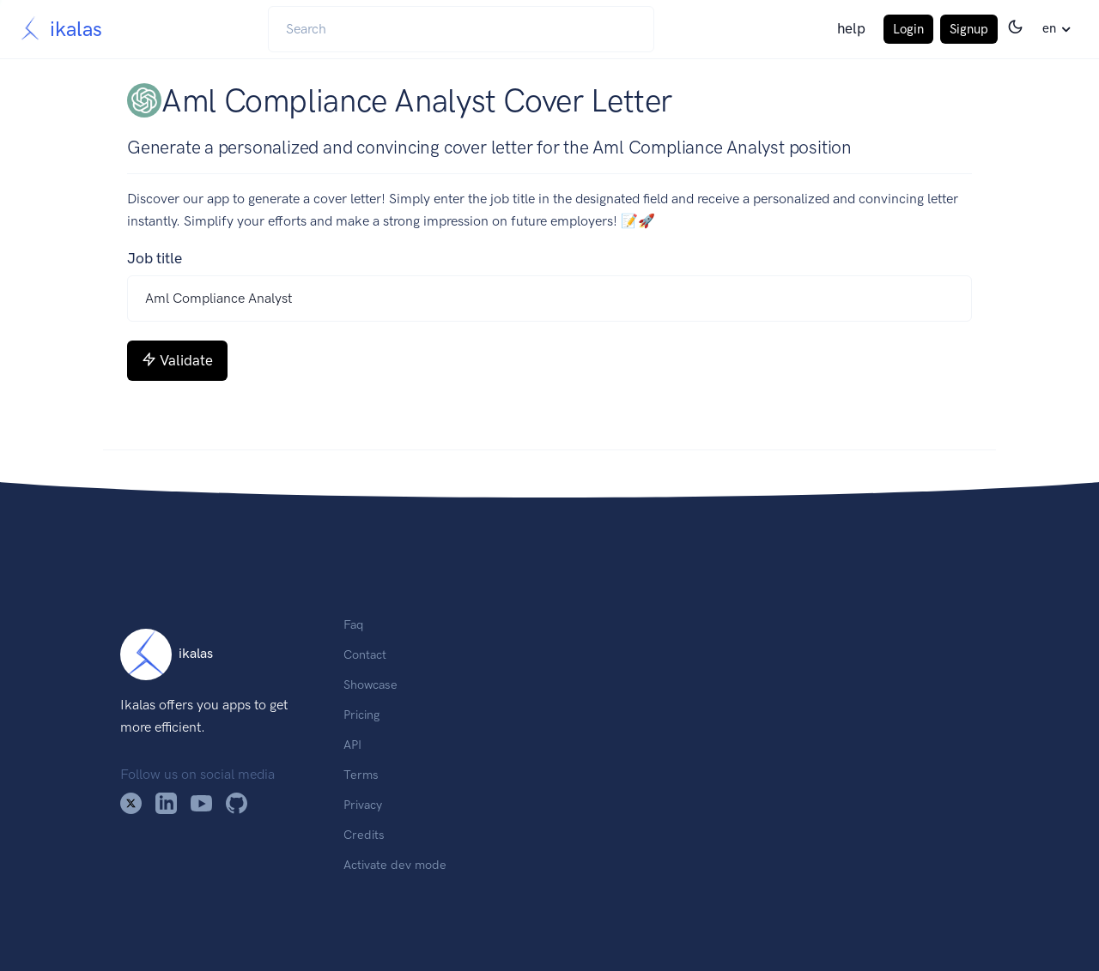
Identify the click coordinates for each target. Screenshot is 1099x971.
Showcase (370, 684)
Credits (364, 834)
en (1049, 28)
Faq (353, 624)
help (851, 28)
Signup (969, 29)
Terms (361, 774)
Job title (154, 258)
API (352, 744)
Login (908, 29)
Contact (364, 654)
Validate (177, 360)
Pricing (361, 714)
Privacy (362, 804)
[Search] (461, 29)
